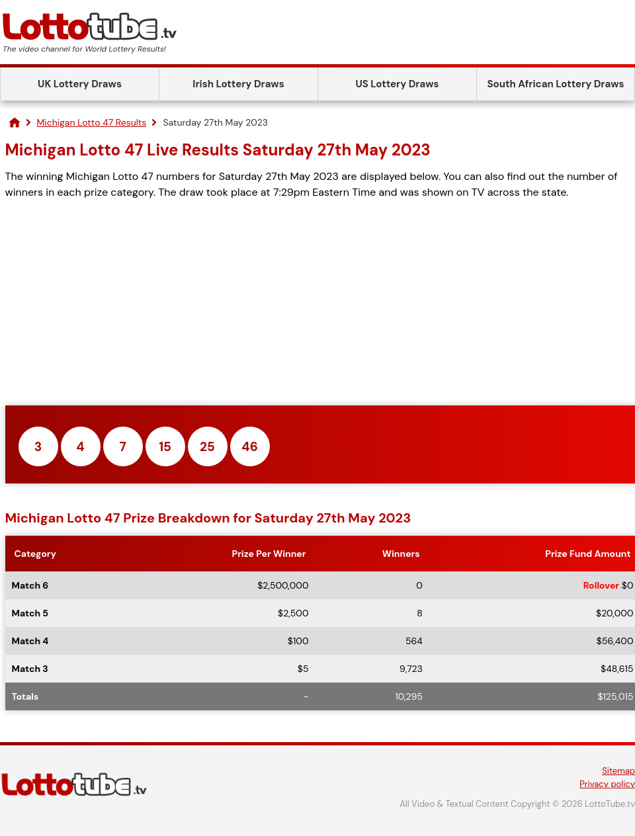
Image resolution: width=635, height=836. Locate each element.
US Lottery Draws (397, 84)
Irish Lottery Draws (238, 84)
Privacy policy (607, 784)
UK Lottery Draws (80, 84)
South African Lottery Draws (555, 84)
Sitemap (618, 770)
